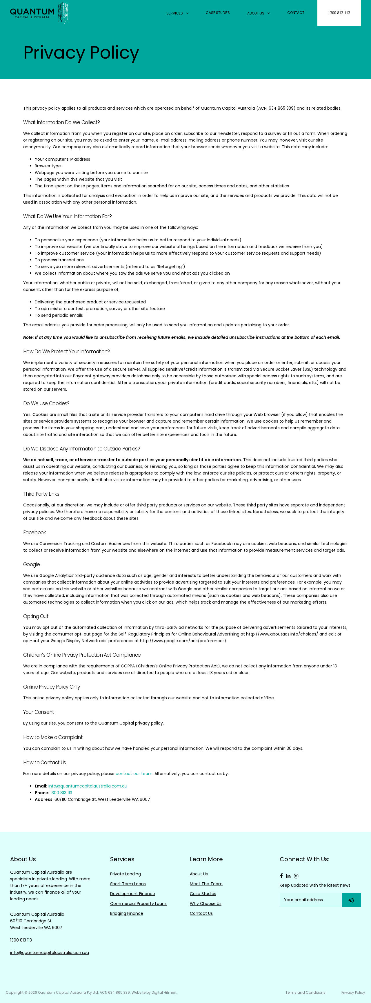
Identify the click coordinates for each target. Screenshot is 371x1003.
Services (177, 13)
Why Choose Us (205, 903)
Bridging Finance (126, 913)
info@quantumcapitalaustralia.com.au (87, 786)
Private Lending (125, 874)
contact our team (134, 773)
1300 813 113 (339, 13)
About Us (258, 13)
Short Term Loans (128, 884)
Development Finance (132, 894)
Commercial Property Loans (138, 903)
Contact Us (201, 913)
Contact (295, 12)
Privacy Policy (353, 992)
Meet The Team (206, 884)
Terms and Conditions (303, 992)
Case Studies (218, 12)
